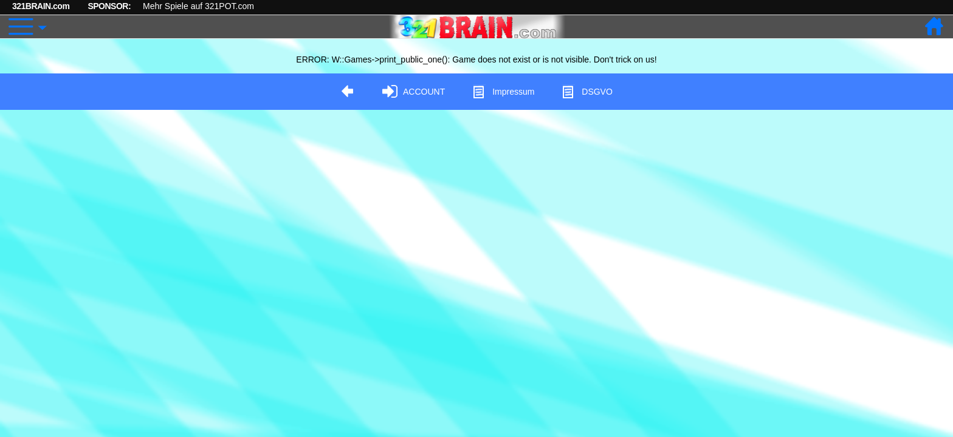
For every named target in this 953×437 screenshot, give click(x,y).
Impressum (503, 92)
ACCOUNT (413, 92)
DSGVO (587, 92)
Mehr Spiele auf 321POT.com (198, 6)
